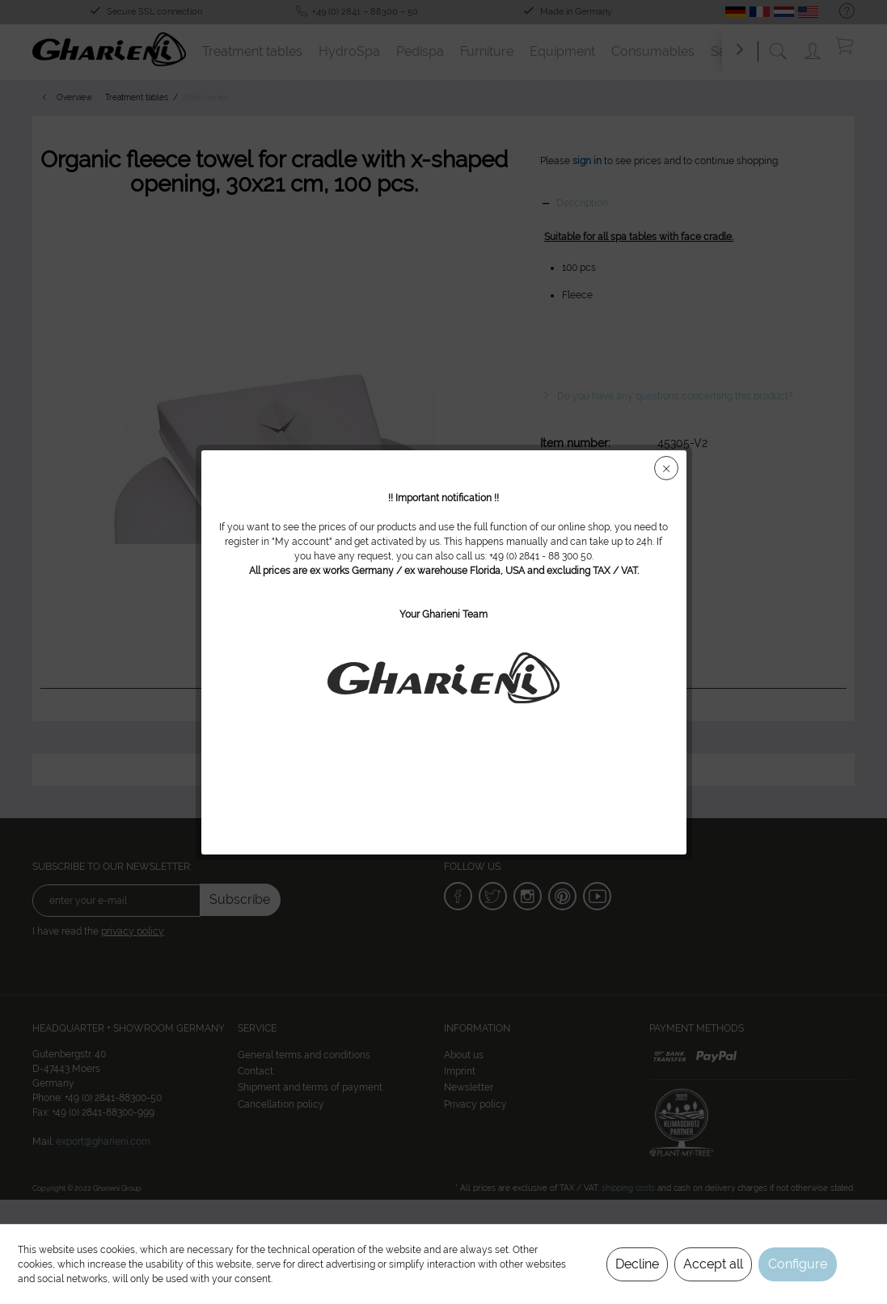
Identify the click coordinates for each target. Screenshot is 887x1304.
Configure (797, 1264)
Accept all (713, 1264)
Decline (637, 1264)
